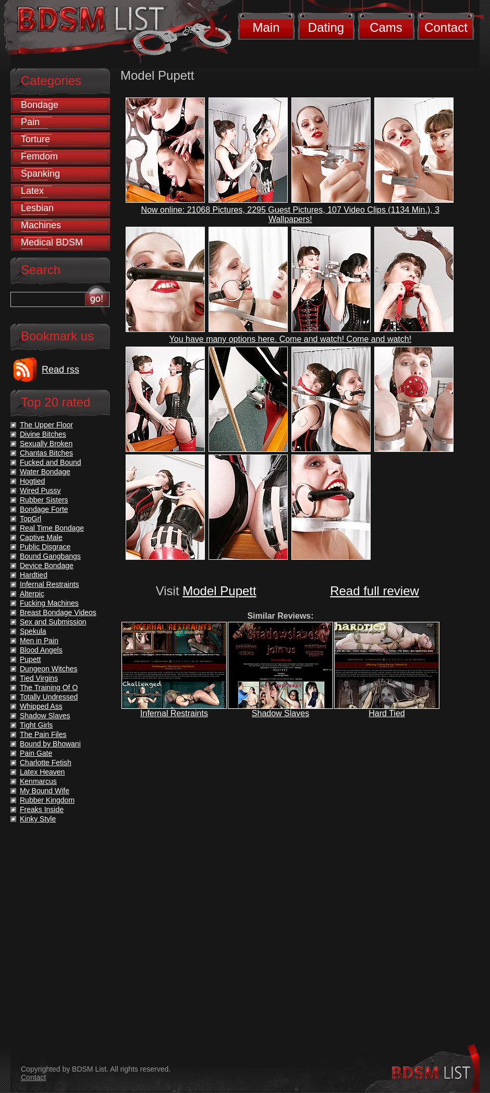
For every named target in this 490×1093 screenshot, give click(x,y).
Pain (30, 122)
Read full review (374, 591)
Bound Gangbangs (50, 556)
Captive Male (41, 537)
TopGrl (30, 518)
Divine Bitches (43, 434)
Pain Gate (36, 753)
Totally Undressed (49, 697)
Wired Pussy (40, 490)
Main (265, 27)
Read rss (60, 369)
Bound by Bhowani (50, 744)
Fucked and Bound (50, 462)
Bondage (39, 105)
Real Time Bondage (52, 528)
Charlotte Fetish (45, 762)
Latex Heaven (42, 772)
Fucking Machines (49, 603)
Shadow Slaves (280, 713)
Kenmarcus (38, 781)
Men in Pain (39, 640)
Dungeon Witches (49, 669)
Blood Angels (41, 650)
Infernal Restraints (174, 713)
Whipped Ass (41, 706)
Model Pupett (219, 591)
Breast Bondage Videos (58, 612)
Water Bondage (45, 472)
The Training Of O (49, 687)
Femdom (39, 156)
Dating (326, 27)
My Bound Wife (44, 791)
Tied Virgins (39, 678)
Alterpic (32, 594)
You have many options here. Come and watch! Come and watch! (290, 339)
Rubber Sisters (44, 500)
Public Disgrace (45, 547)
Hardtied (33, 575)
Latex (32, 191)
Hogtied (32, 481)
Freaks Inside (42, 809)
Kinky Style (38, 819)
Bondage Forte (44, 509)
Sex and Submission (53, 622)
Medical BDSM (52, 242)
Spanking (40, 173)
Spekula (33, 631)
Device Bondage (47, 565)
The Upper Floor (46, 425)
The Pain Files (43, 734)
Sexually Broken (46, 443)
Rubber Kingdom (47, 800)
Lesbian (37, 208)
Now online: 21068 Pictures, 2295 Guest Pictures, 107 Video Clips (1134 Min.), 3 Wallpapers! (290, 214)
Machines (41, 225)
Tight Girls (36, 725)
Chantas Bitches (46, 453)
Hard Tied (387, 713)
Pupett (30, 659)
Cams (386, 27)
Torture (35, 139)
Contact (446, 27)
